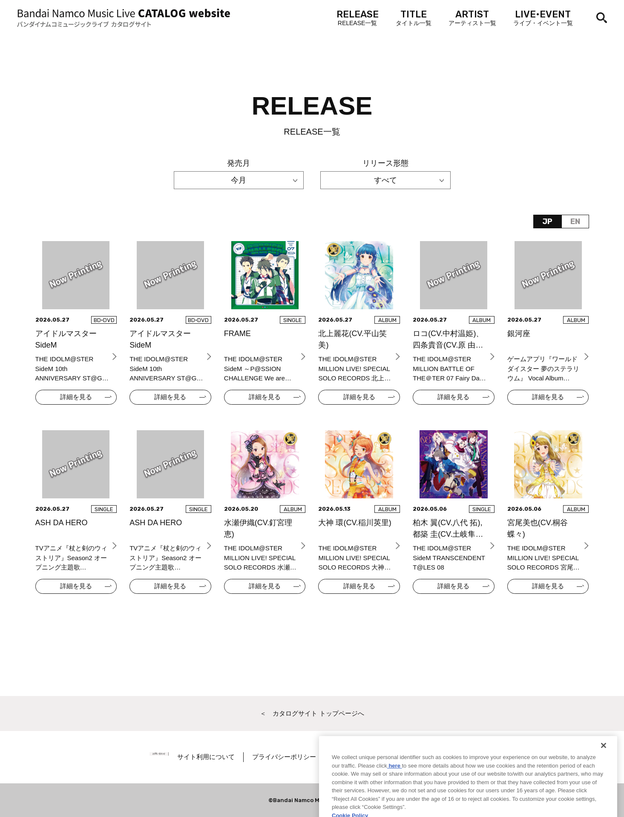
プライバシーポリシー (302, 756)
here (394, 786)
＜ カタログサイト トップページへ (312, 713)
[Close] (603, 766)
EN (575, 221)
